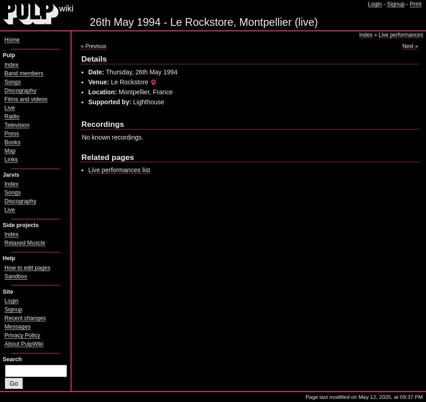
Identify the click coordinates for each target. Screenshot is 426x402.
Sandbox (16, 276)
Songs (13, 82)
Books (12, 142)
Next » (410, 46)
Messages (18, 327)
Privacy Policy (22, 335)
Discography (20, 90)
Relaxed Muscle (25, 243)
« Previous (93, 46)
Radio (12, 116)
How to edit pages (27, 268)
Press (12, 134)
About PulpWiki (24, 344)
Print (415, 4)
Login (375, 4)
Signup (396, 4)
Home (12, 40)
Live (10, 108)
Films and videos (26, 99)
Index (366, 35)
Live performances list (119, 170)
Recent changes (25, 318)
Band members (24, 73)
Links (11, 159)
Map (10, 151)
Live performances (400, 35)
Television (17, 125)
